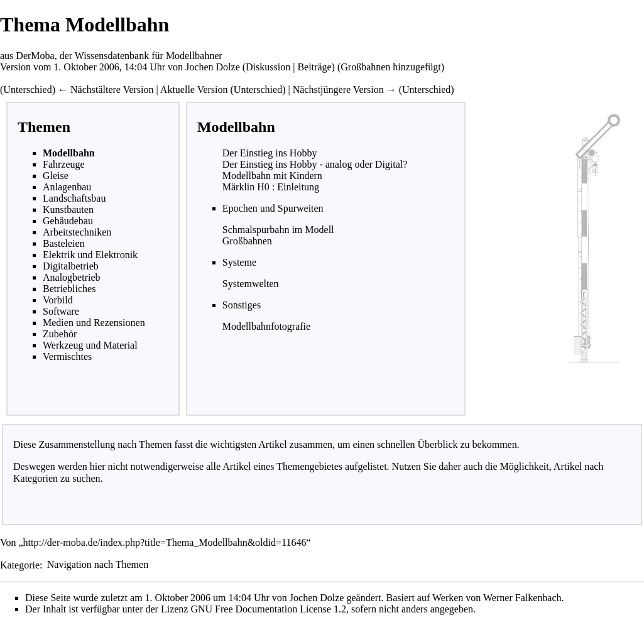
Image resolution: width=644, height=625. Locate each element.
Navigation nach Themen (97, 564)
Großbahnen (247, 241)
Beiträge (314, 67)
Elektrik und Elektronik (90, 254)
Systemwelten (250, 283)
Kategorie (20, 564)
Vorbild (58, 300)
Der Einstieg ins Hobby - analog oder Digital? (315, 164)
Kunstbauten (68, 209)
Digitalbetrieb (71, 266)
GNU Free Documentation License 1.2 (268, 609)
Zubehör (60, 334)
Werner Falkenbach (522, 597)
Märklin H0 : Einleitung (270, 187)
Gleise (55, 175)
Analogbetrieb (72, 277)
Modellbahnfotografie (266, 326)
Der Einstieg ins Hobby (269, 153)
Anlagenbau (67, 187)
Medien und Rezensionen (94, 322)
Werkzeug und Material (90, 345)
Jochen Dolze (212, 67)
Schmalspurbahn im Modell (278, 229)
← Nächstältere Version (106, 89)
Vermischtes (67, 356)
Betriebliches (69, 288)
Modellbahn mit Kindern (272, 175)
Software (61, 311)
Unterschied (27, 89)
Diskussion (268, 67)
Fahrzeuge (64, 164)
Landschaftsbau (74, 198)
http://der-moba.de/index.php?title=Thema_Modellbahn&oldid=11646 (165, 542)
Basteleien (64, 243)
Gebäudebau (68, 220)
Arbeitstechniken (77, 232)
